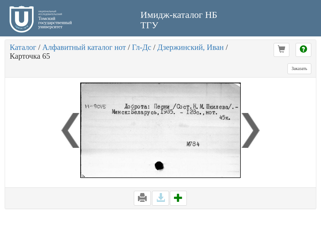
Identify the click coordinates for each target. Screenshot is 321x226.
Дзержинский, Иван (190, 47)
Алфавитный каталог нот (84, 47)
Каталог (23, 47)
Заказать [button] (299, 68)
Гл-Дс (141, 47)
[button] (281, 50)
